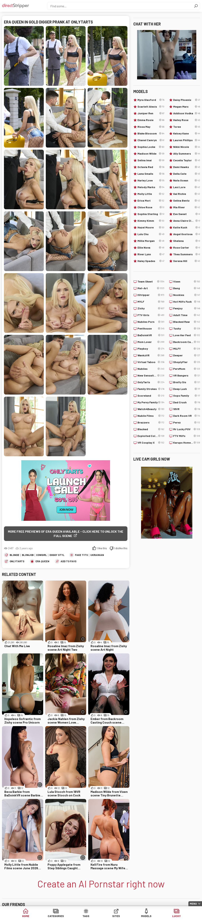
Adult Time (186, 315)
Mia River (186, 207)
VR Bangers (186, 375)
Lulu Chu (150, 234)
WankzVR (150, 355)
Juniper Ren (150, 113)
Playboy (150, 348)
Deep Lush (186, 389)
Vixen (186, 281)
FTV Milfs (186, 436)
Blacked (150, 429)
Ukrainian (97, 555)
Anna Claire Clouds (186, 220)
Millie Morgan (150, 240)
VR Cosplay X (150, 442)
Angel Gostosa (186, 234)
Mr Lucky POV (186, 429)
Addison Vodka (186, 113)
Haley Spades (150, 261)
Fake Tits (81, 555)
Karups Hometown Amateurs (186, 442)
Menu (193, 903)
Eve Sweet (186, 214)
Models (146, 916)
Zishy (150, 308)
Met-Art (150, 288)
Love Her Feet (186, 335)
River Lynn (150, 254)
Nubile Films (150, 415)
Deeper (186, 355)
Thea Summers (186, 254)
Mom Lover (150, 342)
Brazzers (150, 422)
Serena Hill (186, 261)
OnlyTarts (17, 561)
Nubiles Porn (150, 321)
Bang (186, 288)
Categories (56, 916)
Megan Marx (186, 106)
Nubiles (150, 368)
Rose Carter (186, 247)
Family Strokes (150, 389)
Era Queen (42, 561)
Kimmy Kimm (150, 220)
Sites (116, 916)
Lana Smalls (150, 173)
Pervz (186, 422)
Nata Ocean (186, 180)
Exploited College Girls (150, 436)
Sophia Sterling (150, 214)
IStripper (150, 295)
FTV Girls (150, 315)
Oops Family (186, 395)
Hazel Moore (150, 227)
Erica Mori (150, 200)
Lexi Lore (186, 187)
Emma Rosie (150, 120)
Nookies (186, 295)
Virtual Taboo (150, 362)
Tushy (186, 328)
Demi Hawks (186, 167)
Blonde (14, 555)
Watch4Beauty (150, 409)
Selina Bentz (186, 200)
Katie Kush (186, 227)
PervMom (186, 368)
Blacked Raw (186, 321)
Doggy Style (58, 555)
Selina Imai (150, 160)
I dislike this (120, 548)
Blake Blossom (150, 133)
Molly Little (150, 194)
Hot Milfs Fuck (186, 301)
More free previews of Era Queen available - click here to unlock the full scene (65, 533)
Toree (186, 126)
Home (25, 916)
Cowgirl (41, 555)
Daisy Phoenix (186, 100)
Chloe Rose (150, 207)
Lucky (176, 916)
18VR (186, 409)
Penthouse (150, 328)
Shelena (186, 240)
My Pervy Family (150, 402)
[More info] (82, 638)
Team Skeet (150, 281)
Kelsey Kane (186, 133)
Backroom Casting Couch (186, 342)
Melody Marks (150, 187)
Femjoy (186, 308)
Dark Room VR (186, 415)
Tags (85, 916)
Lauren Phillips (186, 140)
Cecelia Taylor (186, 160)
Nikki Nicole (186, 147)
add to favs (68, 561)
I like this (102, 548)
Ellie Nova (150, 247)
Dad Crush (186, 402)
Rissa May (150, 126)
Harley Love (150, 180)
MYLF (150, 301)
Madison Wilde (150, 153)
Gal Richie (186, 194)
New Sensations (150, 375)
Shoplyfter (186, 362)
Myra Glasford (150, 100)
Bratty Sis (186, 382)
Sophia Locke (150, 147)
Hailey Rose (186, 120)
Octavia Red (150, 167)
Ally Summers (186, 153)
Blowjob (28, 555)
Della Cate (186, 173)
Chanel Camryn (150, 140)
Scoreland (150, 395)
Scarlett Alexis (150, 106)
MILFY (186, 348)
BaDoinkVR (150, 335)
